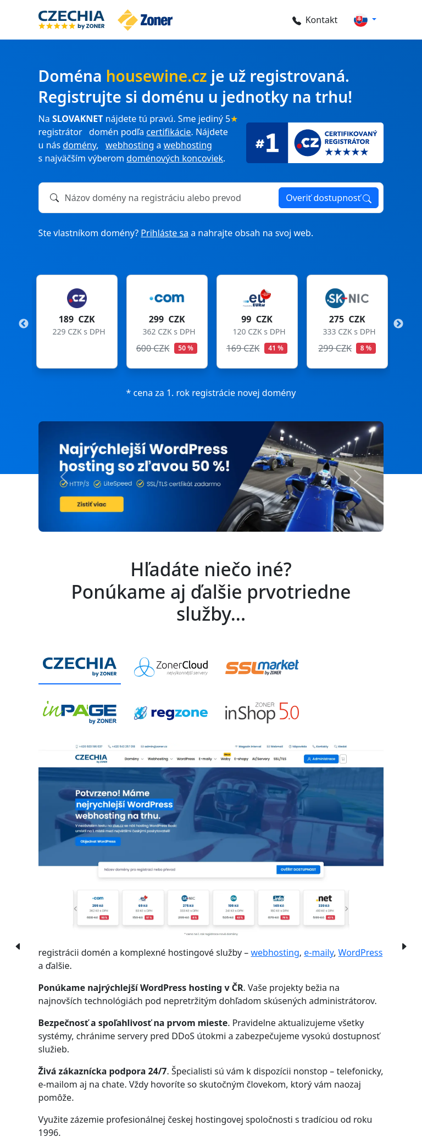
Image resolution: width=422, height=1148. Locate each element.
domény (79, 145)
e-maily (319, 952)
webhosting (130, 145)
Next (398, 324)
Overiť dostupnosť (328, 198)
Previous (23, 324)
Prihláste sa (164, 233)
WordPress (360, 952)
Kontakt (313, 20)
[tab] (79, 667)
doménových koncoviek (174, 158)
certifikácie (168, 132)
